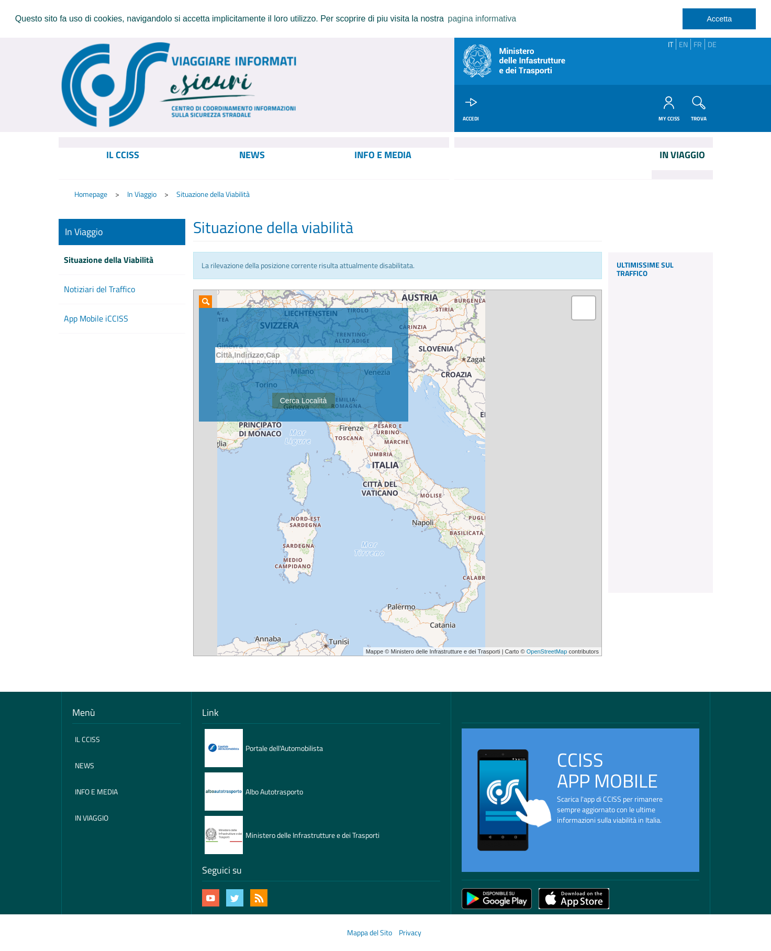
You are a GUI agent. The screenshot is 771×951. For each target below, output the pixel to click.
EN (683, 44)
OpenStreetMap (547, 651)
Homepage (90, 194)
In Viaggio (142, 194)
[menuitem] (123, 163)
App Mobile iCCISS (96, 318)
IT (670, 44)
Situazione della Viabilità (213, 194)
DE (712, 44)
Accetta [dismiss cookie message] (719, 19)
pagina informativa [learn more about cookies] (482, 18)
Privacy (410, 932)
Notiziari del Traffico (99, 289)
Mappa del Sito (369, 932)
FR (698, 44)
